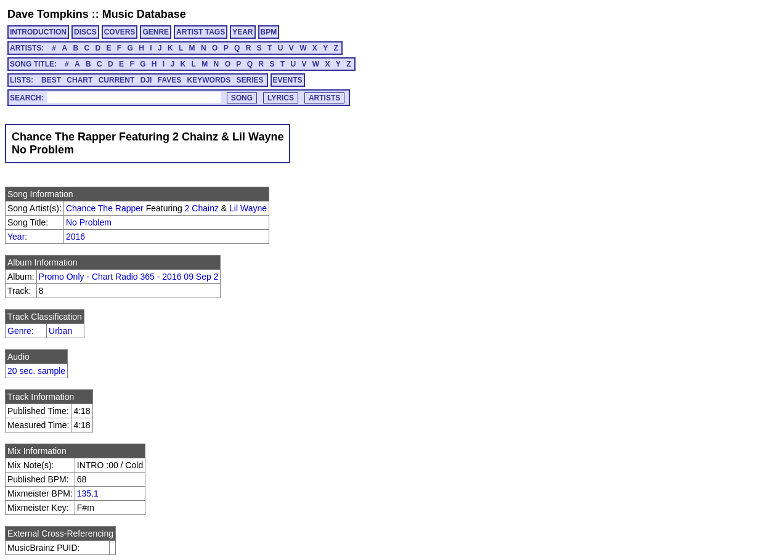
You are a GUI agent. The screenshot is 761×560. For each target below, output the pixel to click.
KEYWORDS (209, 80)
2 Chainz (202, 208)
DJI (146, 80)
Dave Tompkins (48, 14)
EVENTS (288, 80)
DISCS (85, 32)
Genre (19, 331)
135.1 (88, 493)
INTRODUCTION (38, 32)
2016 (75, 236)
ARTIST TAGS (200, 32)
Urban (60, 331)
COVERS (120, 32)
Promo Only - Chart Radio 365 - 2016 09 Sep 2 (129, 277)
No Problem (89, 222)
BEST (51, 80)
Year (16, 236)
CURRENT (117, 80)
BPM (269, 32)
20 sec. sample (36, 371)
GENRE (155, 32)
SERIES (250, 80)
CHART (79, 80)
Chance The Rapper (105, 208)
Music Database (144, 14)
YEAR (242, 32)
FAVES (169, 80)
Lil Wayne (248, 208)
